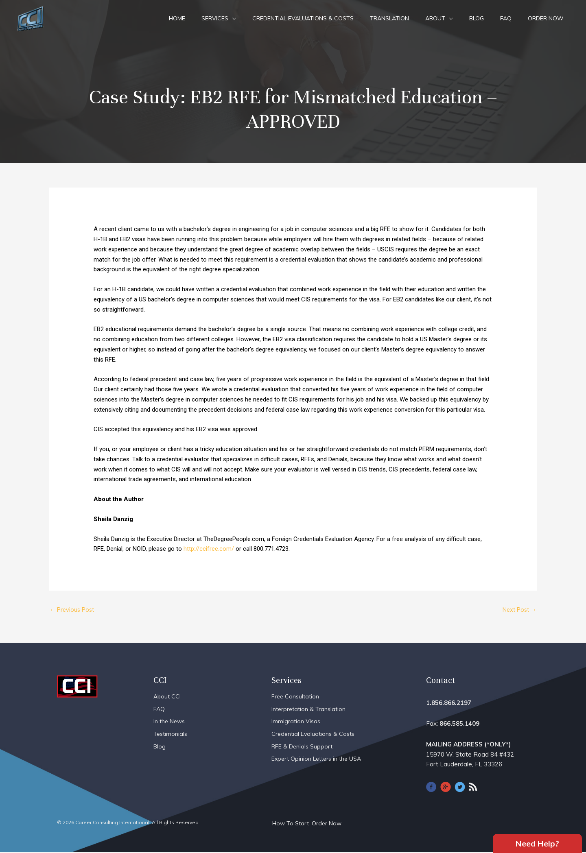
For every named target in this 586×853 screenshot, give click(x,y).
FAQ (506, 18)
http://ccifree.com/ (209, 548)
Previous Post (74, 610)
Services (214, 18)
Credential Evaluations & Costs (303, 18)
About (435, 18)
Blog (476, 18)
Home (177, 18)
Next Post (517, 610)
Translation (389, 18)
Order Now (546, 18)
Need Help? (537, 842)
